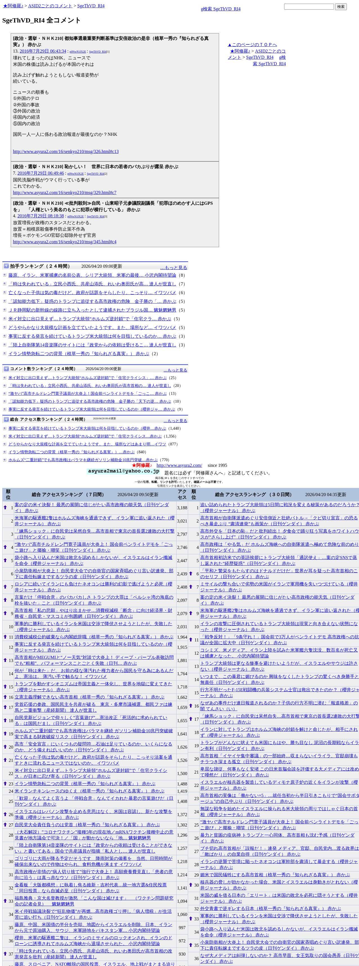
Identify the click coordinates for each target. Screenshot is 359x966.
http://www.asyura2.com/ (179, 465)
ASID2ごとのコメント (50, 5)
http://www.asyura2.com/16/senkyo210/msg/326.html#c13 (66, 151)
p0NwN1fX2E (78, 51)
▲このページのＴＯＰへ (252, 44)
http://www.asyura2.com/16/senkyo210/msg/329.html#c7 (64, 192)
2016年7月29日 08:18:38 (40, 215)
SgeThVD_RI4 (90, 5)
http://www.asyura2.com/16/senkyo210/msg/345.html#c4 (64, 241)
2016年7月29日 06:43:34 (43, 51)
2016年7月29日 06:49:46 (40, 173)
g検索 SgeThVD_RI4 (220, 8)
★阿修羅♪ (13, 5)
